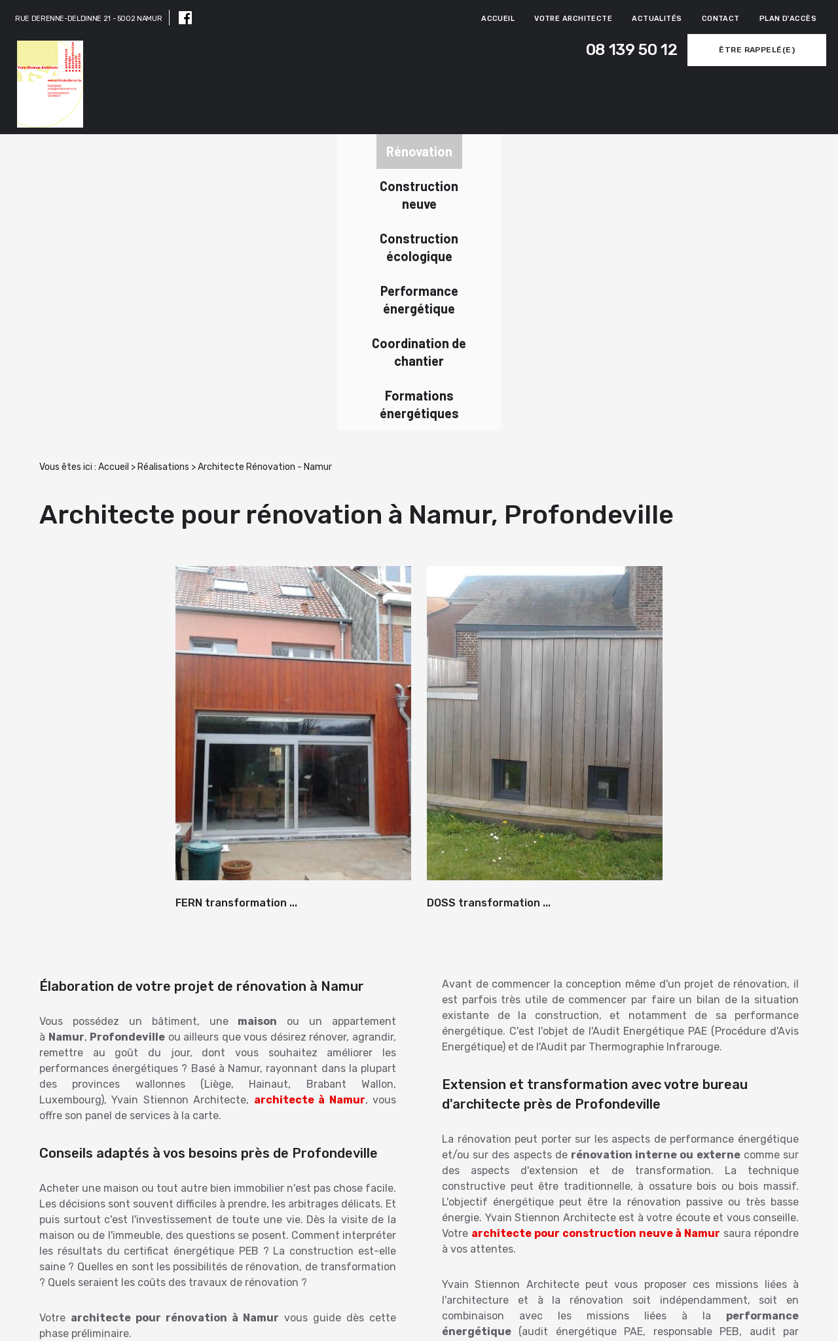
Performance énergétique (462, 150)
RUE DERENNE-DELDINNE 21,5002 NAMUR (457, 1316)
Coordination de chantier (591, 150)
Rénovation (97, 150)
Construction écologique (333, 150)
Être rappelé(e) (734, 49)
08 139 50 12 (585, 50)
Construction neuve (204, 150)
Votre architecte (573, 18)
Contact (721, 18)
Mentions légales (787, 1308)
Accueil (498, 18)
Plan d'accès (787, 18)
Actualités (657, 18)
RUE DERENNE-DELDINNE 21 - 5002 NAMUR (88, 18)
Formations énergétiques (719, 150)
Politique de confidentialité (764, 1322)
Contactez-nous (708, 1230)
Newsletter (87, 1227)
